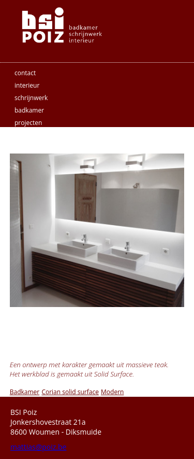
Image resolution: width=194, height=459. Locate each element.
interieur (26, 85)
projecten (28, 122)
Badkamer (25, 391)
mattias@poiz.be (38, 447)
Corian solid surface (69, 391)
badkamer (29, 110)
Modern (112, 391)
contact (25, 72)
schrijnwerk (31, 97)
